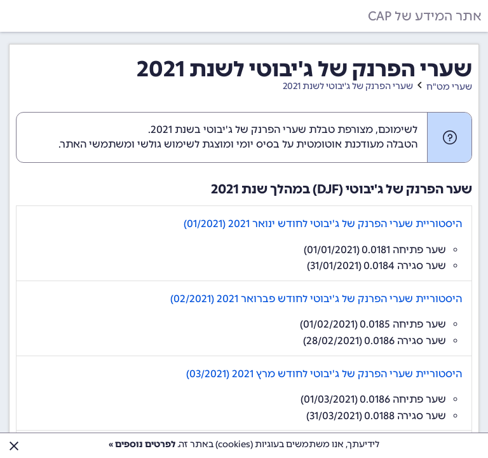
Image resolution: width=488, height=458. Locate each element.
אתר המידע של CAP (425, 16)
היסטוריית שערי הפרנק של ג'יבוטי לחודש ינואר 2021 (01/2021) (323, 224)
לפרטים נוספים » (142, 444)
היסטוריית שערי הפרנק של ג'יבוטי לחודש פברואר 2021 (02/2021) (316, 299)
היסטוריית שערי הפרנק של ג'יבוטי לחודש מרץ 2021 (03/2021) (324, 374)
